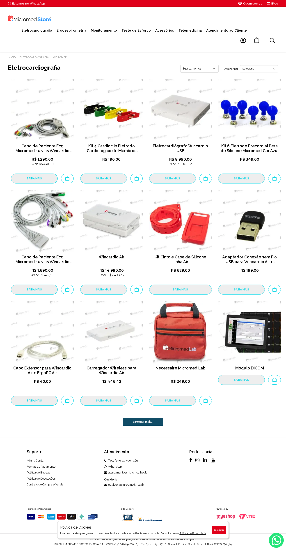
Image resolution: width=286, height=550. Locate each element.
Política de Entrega (38, 472)
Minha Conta (35, 460)
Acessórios (164, 30)
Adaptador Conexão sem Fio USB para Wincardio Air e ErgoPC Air (249, 262)
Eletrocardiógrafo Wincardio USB (180, 148)
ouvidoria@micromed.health (124, 484)
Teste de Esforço (136, 30)
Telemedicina (190, 30)
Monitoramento (104, 30)
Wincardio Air (111, 257)
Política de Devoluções (41, 478)
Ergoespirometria (71, 30)
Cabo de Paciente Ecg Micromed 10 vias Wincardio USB (42, 151)
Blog (272, 3)
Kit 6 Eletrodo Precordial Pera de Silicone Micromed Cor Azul (250, 148)
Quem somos (250, 3)
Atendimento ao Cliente (226, 30)
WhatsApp (113, 466)
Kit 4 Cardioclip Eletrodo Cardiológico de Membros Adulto (111, 151)
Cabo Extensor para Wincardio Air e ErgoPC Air (42, 370)
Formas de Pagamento (41, 466)
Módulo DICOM (249, 368)
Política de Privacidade (192, 533)
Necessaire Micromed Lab (181, 368)
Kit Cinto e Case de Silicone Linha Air (180, 259)
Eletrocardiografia (36, 30)
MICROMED (60, 57)
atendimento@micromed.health (126, 472)
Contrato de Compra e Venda (45, 484)
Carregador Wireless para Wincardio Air (112, 370)
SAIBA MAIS (34, 178)
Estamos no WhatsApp (26, 3)
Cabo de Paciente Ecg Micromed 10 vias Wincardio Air (42, 262)
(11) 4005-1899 (121, 460)
